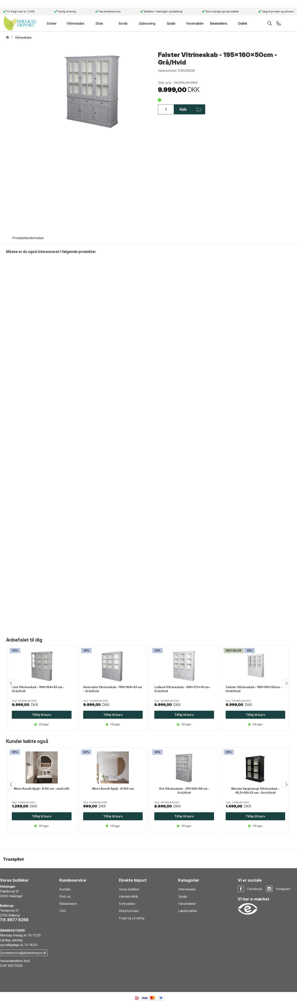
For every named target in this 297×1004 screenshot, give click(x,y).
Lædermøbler (187, 911)
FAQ (62, 911)
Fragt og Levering (131, 918)
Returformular (129, 911)
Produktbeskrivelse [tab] (28, 238)
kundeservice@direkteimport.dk (23, 953)
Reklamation (68, 904)
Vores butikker (129, 889)
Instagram (283, 889)
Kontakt (65, 889)
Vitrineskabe (187, 889)
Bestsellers (218, 23)
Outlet (242, 23)
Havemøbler (187, 904)
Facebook (254, 889)
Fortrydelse (127, 904)
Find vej (65, 896)
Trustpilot (13, 859)
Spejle (182, 896)
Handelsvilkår (128, 896)
